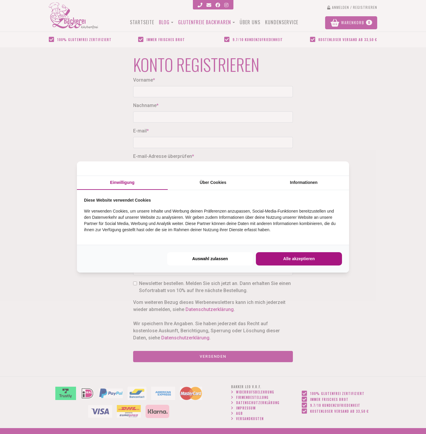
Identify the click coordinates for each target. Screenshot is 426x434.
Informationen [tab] (303, 182)
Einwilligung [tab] (122, 182)
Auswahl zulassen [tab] (210, 258)
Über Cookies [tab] (213, 182)
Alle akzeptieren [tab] (299, 258)
